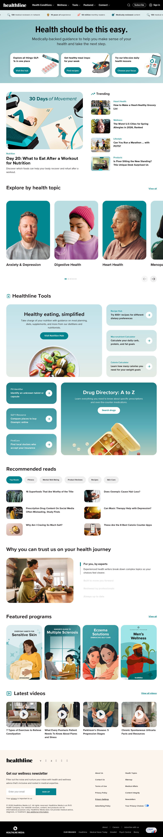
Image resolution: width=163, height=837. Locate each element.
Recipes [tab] (94, 480)
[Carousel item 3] (124, 234)
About (104, 827)
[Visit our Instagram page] (57, 760)
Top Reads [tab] (14, 480)
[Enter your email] (21, 792)
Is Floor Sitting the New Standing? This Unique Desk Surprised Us (132, 163)
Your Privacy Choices (134, 806)
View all (153, 616)
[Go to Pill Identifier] (49, 393)
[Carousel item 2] (76, 234)
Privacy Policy (101, 793)
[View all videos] (149, 693)
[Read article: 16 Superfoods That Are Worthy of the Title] (42, 496)
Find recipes (74, 70)
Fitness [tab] (31, 480)
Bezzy (136, 832)
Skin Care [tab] (111, 480)
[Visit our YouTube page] (62, 760)
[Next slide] (153, 279)
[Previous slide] (144, 279)
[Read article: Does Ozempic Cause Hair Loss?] (120, 496)
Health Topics (131, 773)
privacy (14, 799)
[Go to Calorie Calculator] (149, 366)
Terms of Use (101, 786)
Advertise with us (131, 827)
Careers (116, 827)
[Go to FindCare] (49, 444)
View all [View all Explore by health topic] (153, 189)
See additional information (38, 812)
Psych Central (125, 832)
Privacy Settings (102, 799)
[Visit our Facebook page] (41, 760)
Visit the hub (23, 70)
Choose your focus (128, 70)
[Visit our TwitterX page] (46, 760)
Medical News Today (98, 832)
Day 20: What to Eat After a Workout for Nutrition (42, 160)
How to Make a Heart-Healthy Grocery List (134, 107)
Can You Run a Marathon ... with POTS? (131, 144)
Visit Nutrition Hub (54, 336)
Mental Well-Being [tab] (51, 480)
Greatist (113, 832)
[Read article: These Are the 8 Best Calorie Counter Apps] (120, 529)
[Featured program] (24, 652)
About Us (99, 773)
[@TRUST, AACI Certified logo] (148, 830)
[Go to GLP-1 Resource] (49, 419)
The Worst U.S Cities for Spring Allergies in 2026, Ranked (130, 126)
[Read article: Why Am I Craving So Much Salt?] (42, 529)
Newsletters (130, 799)
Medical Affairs (131, 786)
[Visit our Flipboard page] (68, 760)
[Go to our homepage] (19, 760)
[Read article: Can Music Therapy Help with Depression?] (120, 513)
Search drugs (109, 410)
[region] (81, 65)
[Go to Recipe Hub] (149, 315)
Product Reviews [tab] (75, 480)
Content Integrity (132, 793)
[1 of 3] (27, 65)
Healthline (83, 832)
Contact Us (100, 780)
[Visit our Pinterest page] (52, 760)
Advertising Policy (102, 806)
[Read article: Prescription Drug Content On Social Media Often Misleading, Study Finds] (42, 513)
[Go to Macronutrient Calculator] (149, 340)
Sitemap (128, 780)
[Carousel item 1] (28, 234)
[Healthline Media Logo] (15, 830)
